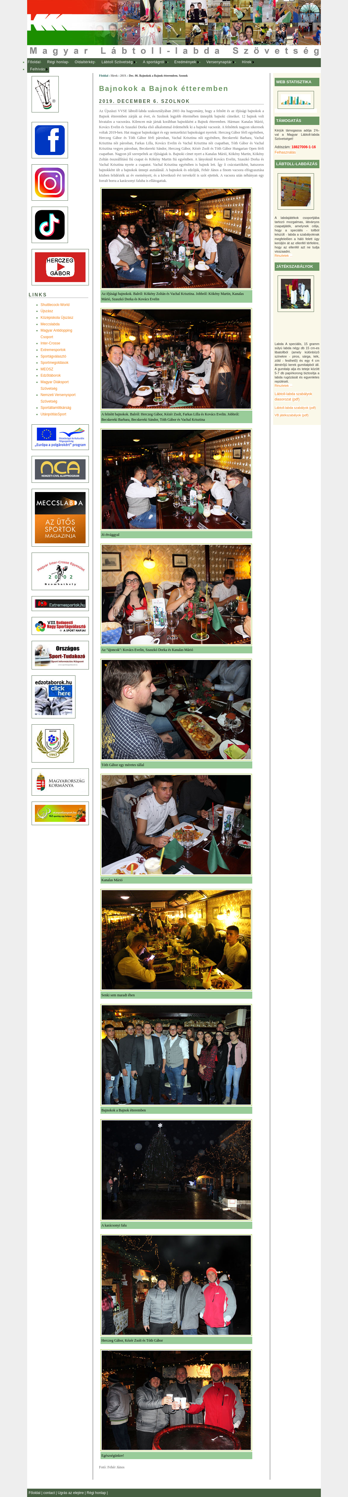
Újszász (47, 311)
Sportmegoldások (54, 363)
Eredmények (185, 62)
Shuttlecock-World (55, 305)
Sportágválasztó (53, 356)
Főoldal (34, 62)
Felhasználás (285, 152)
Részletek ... (283, 255)
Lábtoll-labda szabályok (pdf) (295, 407)
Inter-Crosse (50, 343)
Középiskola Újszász (57, 318)
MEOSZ (47, 369)
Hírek (246, 62)
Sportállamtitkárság (56, 408)
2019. (123, 75)
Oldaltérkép (85, 62)
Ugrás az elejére (71, 1493)
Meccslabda (50, 324)
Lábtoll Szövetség (117, 62)
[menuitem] (34, 62)
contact (49, 1493)
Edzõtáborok (51, 375)
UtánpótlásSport (53, 414)
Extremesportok (53, 350)
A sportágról (153, 62)
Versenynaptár (219, 62)
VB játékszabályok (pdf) (291, 415)
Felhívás (37, 69)
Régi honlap (57, 62)
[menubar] (146, 66)
